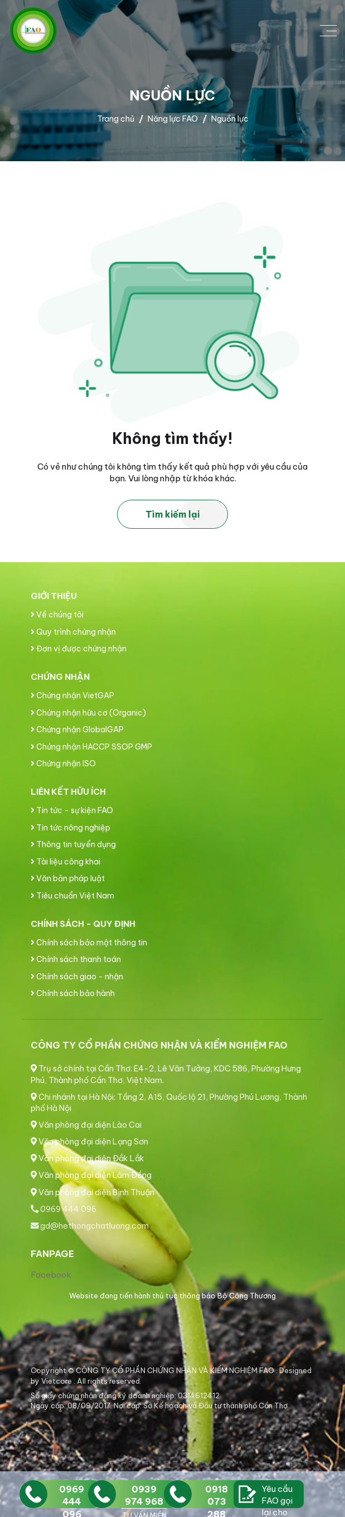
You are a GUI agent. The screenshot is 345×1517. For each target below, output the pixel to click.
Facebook (51, 1274)
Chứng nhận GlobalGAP (77, 729)
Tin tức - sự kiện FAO (72, 810)
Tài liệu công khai (65, 862)
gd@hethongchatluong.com (90, 1226)
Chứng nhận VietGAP (72, 695)
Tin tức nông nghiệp (70, 828)
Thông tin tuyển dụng (73, 844)
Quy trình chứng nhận (73, 632)
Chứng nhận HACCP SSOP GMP (91, 747)
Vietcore (57, 1380)
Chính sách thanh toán (76, 959)
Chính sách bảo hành (73, 993)
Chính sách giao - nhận (77, 977)
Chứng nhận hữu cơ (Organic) (88, 713)
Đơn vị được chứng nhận (79, 649)
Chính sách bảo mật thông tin (89, 943)
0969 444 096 (63, 1209)
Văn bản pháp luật (68, 878)
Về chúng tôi (57, 615)
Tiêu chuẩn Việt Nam (72, 896)
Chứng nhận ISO (63, 763)
